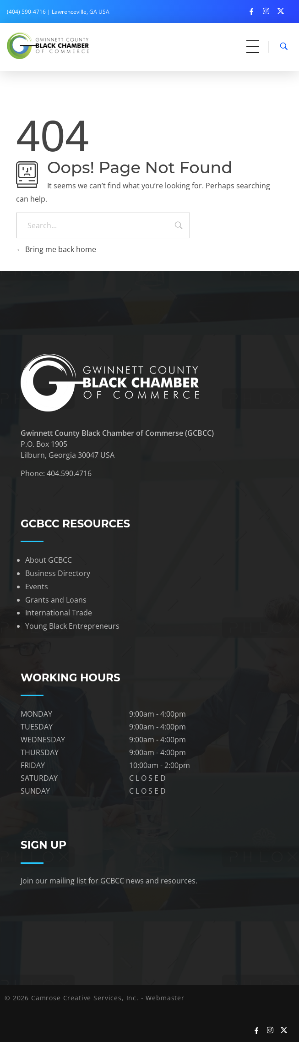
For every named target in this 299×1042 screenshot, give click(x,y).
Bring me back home (56, 249)
